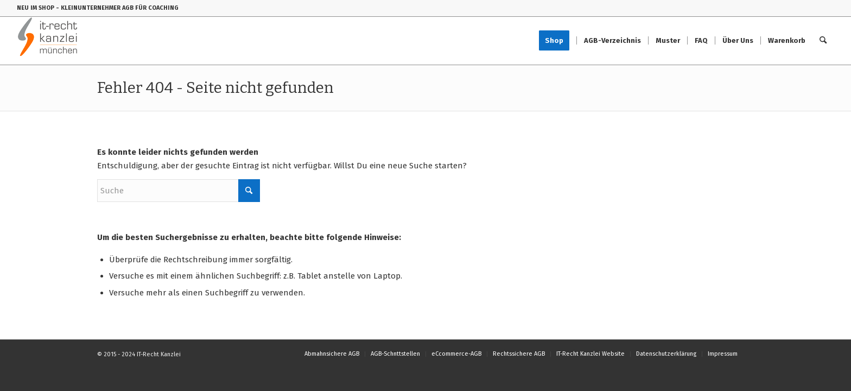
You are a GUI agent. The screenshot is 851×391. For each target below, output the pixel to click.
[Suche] (823, 41)
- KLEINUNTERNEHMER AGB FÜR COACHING (117, 7)
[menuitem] (557, 41)
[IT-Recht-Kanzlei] (48, 41)
